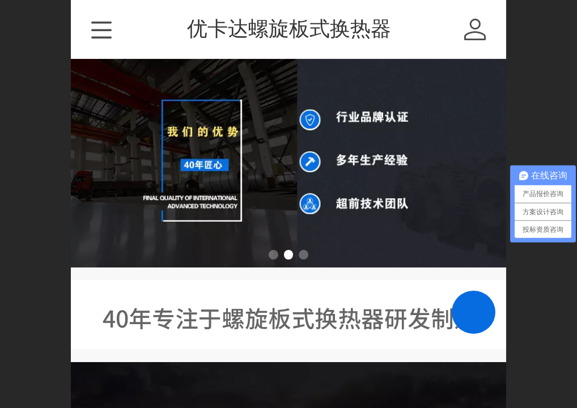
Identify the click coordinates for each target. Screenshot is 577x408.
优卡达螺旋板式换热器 (289, 28)
